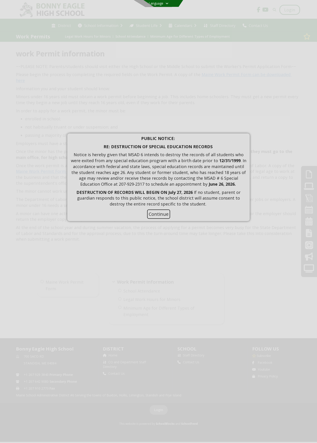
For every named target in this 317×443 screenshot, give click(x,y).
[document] (158, 171)
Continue (159, 214)
